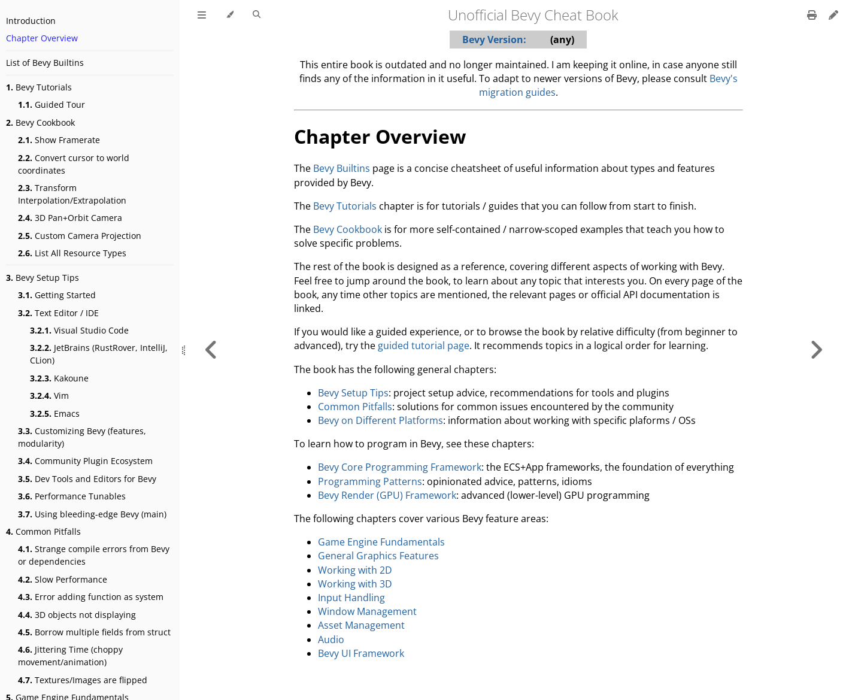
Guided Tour (51, 104)
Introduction (31, 20)
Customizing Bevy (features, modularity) (82, 437)
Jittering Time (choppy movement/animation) (70, 656)
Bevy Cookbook (40, 122)
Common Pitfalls (43, 531)
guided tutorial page (423, 345)
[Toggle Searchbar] (256, 15)
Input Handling (351, 597)
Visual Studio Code (79, 330)
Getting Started (57, 295)
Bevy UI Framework (361, 653)
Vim (49, 395)
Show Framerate (59, 140)
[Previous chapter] (211, 350)
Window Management (367, 611)
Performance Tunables (72, 496)
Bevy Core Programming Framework (399, 467)
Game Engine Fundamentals (381, 542)
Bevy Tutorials (39, 87)
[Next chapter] (816, 350)
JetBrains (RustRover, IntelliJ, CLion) (99, 354)
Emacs (55, 413)
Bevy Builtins (341, 168)
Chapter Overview (42, 38)
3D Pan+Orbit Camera (70, 217)
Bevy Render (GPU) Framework (387, 495)
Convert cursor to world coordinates (73, 164)
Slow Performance (62, 579)
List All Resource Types (72, 253)
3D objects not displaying (77, 614)
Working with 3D (355, 583)
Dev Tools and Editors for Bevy (87, 478)
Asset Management (361, 625)
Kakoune (59, 378)
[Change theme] (229, 15)
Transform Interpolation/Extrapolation (72, 194)
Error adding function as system (90, 596)
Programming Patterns (370, 481)
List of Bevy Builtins (45, 62)
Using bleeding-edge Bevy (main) (92, 514)
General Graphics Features (378, 555)
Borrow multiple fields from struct (94, 632)
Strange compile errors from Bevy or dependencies (93, 555)
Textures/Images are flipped (82, 680)
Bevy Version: (494, 39)
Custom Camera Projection (79, 235)
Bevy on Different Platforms (380, 420)
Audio (331, 639)
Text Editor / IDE (58, 313)
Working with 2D (355, 570)
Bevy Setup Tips (42, 277)
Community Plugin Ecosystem (85, 460)
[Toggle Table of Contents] (201, 15)
